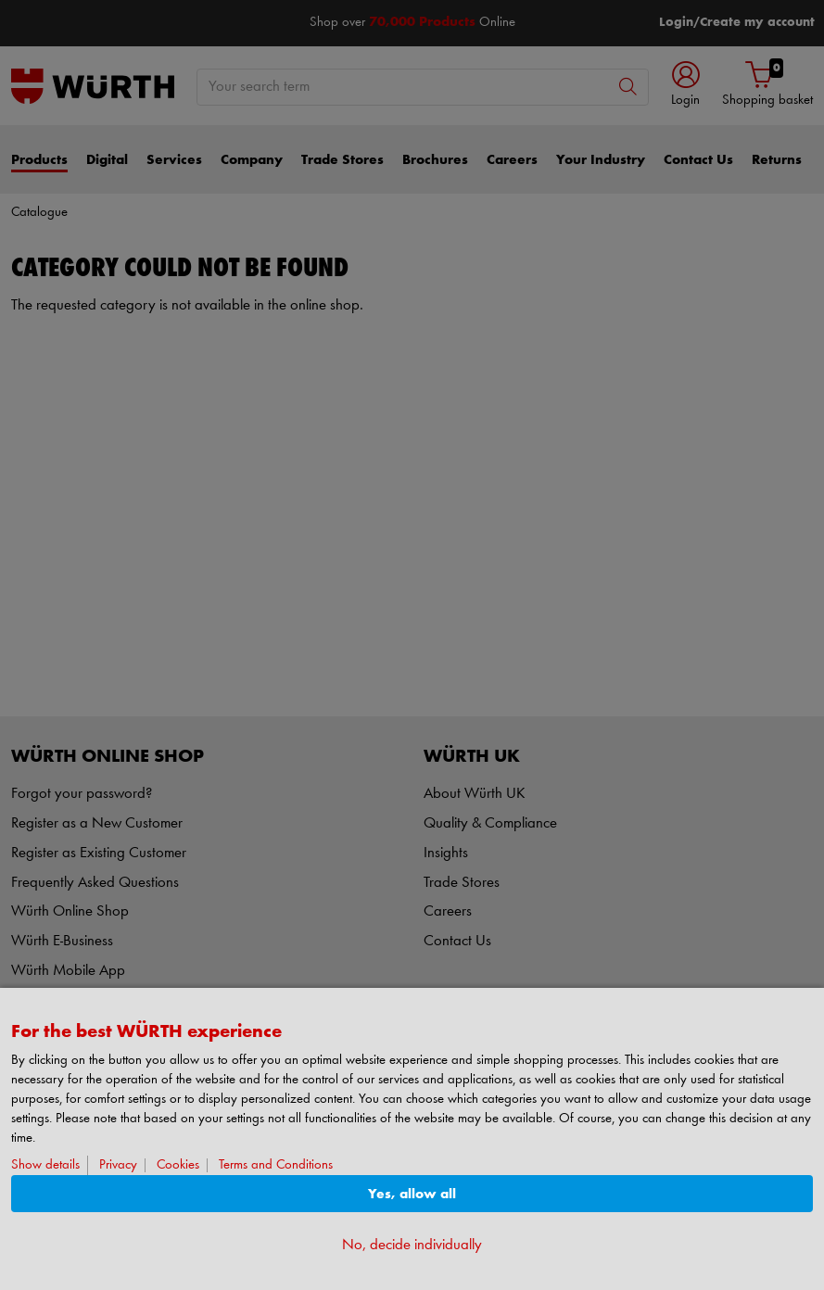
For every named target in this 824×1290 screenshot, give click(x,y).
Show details (45, 1165)
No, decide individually (412, 1245)
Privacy (118, 1165)
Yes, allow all (412, 1194)
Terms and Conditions (276, 1165)
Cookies (178, 1165)
